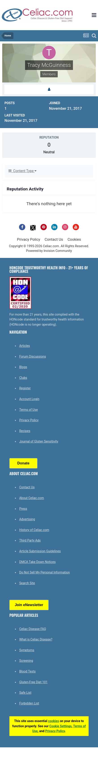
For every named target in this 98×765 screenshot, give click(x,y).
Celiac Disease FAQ (32, 629)
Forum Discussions (32, 356)
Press (23, 508)
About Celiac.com (31, 498)
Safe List (25, 692)
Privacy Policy (28, 239)
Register (25, 388)
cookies (53, 721)
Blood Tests (27, 671)
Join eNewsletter (29, 605)
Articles (24, 346)
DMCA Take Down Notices (37, 562)
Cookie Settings (60, 726)
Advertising (27, 519)
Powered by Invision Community (49, 251)
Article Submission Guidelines (40, 551)
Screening (26, 660)
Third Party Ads (30, 540)
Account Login (29, 399)
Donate (23, 463)
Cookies (74, 239)
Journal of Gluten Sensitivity (38, 441)
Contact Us (54, 239)
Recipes (24, 431)
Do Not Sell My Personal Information (44, 572)
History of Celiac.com (34, 530)
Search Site (27, 583)
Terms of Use (28, 409)
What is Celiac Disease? (35, 639)
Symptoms (26, 650)
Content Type (22, 171)
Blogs (23, 367)
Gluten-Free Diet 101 (33, 682)
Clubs (23, 377)
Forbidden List (29, 703)
